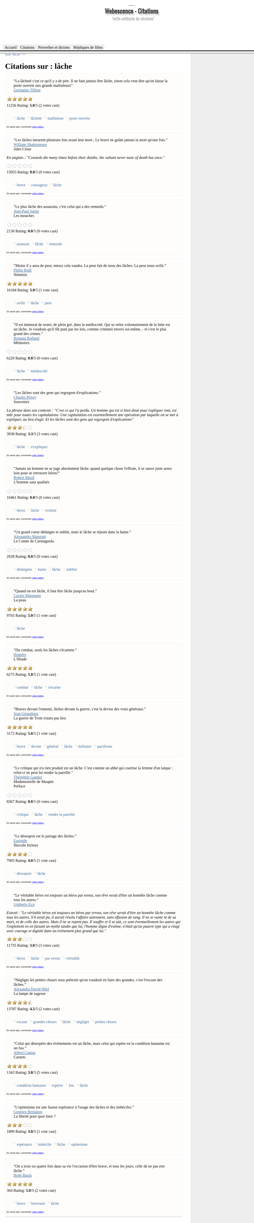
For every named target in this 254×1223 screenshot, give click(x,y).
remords (55, 244)
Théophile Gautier (28, 777)
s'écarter (54, 687)
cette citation (38, 127)
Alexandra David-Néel (31, 989)
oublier (71, 569)
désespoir (24, 873)
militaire (84, 746)
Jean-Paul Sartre (26, 211)
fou (71, 1085)
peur (48, 303)
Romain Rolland (26, 338)
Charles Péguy (25, 397)
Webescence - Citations (131, 10)
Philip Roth (23, 270)
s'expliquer (39, 447)
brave (21, 185)
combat (22, 687)
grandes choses (45, 1022)
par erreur (52, 958)
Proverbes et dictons (54, 47)
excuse (22, 1022)
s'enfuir (51, 510)
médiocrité (39, 371)
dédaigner (24, 569)
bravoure (38, 1203)
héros (21, 510)
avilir (21, 303)
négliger (82, 1022)
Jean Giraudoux (26, 713)
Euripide (20, 840)
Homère (20, 654)
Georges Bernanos (28, 1112)
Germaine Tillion (27, 90)
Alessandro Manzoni (30, 536)
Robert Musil (24, 477)
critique (23, 814)
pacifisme (104, 746)
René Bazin (23, 1175)
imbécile (44, 1144)
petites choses (106, 1022)
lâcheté (36, 118)
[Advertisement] (131, 32)
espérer (57, 1085)
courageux (39, 185)
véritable (73, 958)
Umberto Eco (24, 904)
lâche (21, 118)
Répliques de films (88, 47)
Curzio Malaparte (27, 595)
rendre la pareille (61, 814)
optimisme (79, 1144)
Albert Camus (24, 1052)
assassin (23, 244)
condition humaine (31, 1085)
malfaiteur (56, 118)
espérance (24, 1144)
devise (36, 746)
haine (42, 569)
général (52, 746)
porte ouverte (79, 118)
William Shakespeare (30, 144)
